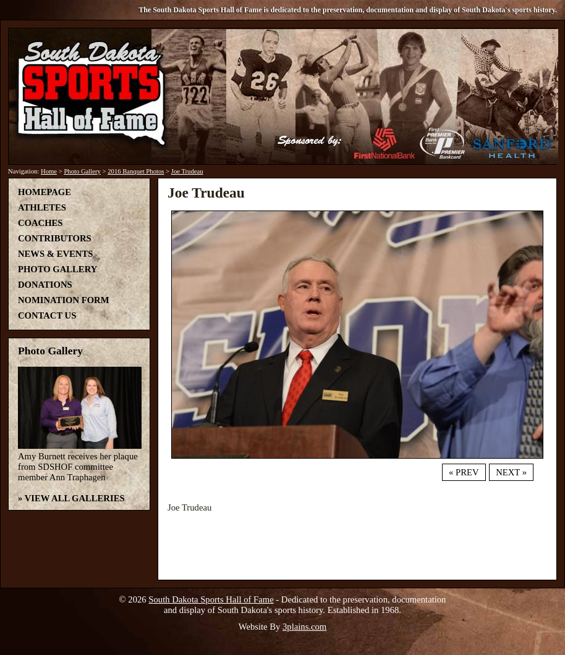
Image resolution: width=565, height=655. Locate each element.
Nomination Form (63, 300)
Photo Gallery (82, 171)
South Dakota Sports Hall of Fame (210, 599)
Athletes (42, 207)
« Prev (463, 472)
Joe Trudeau (187, 171)
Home (49, 171)
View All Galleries (75, 498)
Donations (45, 285)
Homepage (44, 192)
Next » (511, 472)
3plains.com (304, 627)
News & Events (55, 254)
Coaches (40, 223)
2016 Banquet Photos (136, 171)
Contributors (54, 238)
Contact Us (47, 315)
